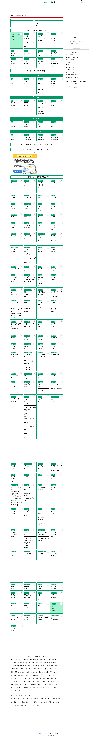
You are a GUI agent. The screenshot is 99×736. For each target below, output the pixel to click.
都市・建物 (35, 662)
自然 (48, 659)
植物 (48, 681)
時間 (35, 669)
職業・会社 (31, 681)
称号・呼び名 (29, 669)
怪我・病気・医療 (52, 665)
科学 (18, 691)
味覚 (52, 678)
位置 (27, 672)
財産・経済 (43, 659)
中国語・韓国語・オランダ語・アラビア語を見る (36, 149)
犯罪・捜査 (28, 675)
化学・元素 (46, 678)
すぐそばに (36, 705)
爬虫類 (46, 669)
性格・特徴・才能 (16, 672)
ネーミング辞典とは (72, 87)
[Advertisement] (49, 9)
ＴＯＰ (41, 733)
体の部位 (53, 681)
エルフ (17, 705)
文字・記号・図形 (40, 681)
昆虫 (56, 678)
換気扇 (45, 702)
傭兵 (22, 705)
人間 (30, 659)
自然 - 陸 (38, 672)
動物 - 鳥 (35, 659)
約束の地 (13, 699)
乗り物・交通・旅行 (29, 687)
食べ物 (32, 672)
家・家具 (43, 665)
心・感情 (70, 54)
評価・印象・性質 (25, 678)
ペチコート (29, 699)
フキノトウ (21, 699)
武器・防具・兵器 (36, 678)
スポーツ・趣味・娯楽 (48, 684)
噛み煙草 (36, 699)
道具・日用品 (15, 684)
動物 (40, 662)
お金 (40, 702)
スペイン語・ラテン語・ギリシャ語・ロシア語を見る (37, 144)
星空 (23, 702)
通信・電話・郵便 (35, 684)
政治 (15, 675)
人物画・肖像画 (55, 699)
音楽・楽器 (47, 662)
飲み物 (37, 665)
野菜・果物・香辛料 (18, 669)
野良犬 (36, 702)
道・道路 (13, 702)
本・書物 (40, 669)
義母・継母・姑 (45, 699)
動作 (12, 659)
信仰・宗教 (15, 681)
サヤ (30, 702)
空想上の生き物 (21, 665)
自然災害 (17, 659)
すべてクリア (76, 47)
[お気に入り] (21, 34)
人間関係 (35, 675)
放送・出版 (31, 665)
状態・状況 (23, 681)
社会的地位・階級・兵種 (21, 662)
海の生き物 (53, 669)
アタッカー (28, 705)
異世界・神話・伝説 (45, 675)
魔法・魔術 (21, 675)
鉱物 (23, 672)
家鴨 (19, 702)
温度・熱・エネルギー (45, 687)
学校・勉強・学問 (47, 672)
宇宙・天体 (23, 684)
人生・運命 (24, 659)
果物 (50, 702)
